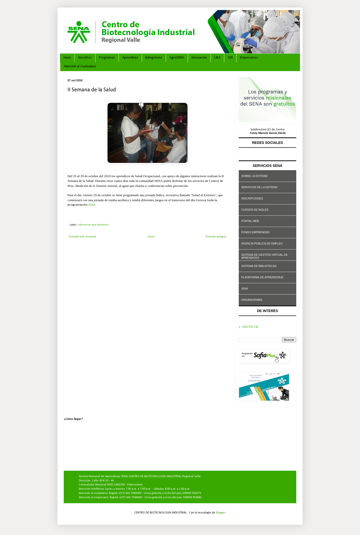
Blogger (220, 512)
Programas (107, 58)
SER (230, 58)
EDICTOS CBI (250, 327)
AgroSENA (177, 58)
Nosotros (85, 58)
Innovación (199, 58)
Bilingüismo (154, 58)
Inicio (67, 58)
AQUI (91, 204)
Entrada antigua (216, 236)
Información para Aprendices (93, 224)
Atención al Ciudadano (80, 66)
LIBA (217, 58)
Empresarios (249, 58)
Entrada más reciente (82, 236)
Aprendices (130, 58)
